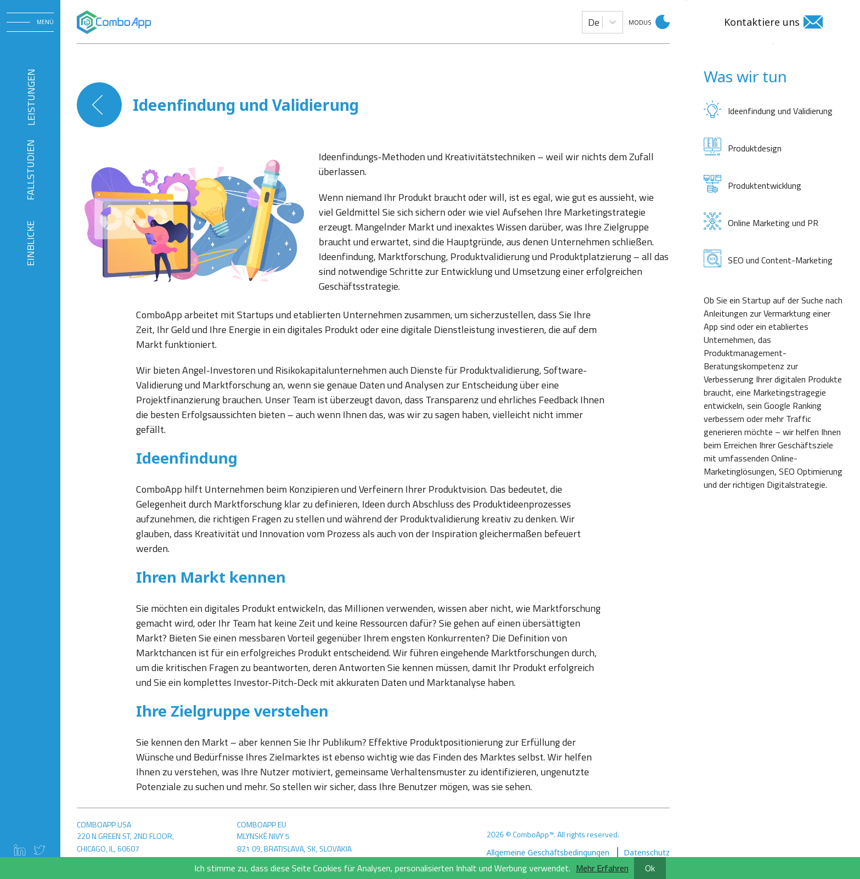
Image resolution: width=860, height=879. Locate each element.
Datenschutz (647, 852)
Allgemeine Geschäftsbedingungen (549, 852)
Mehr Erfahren (602, 868)
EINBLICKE (30, 243)
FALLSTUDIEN (30, 169)
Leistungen (30, 97)
